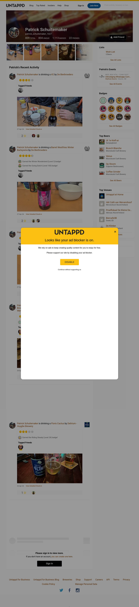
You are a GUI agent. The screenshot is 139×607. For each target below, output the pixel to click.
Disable (69, 262)
